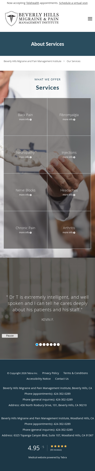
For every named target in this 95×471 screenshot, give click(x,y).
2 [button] (40, 345)
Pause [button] (10, 335)
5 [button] (51, 345)
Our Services (73, 61)
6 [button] (55, 345)
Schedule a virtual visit (73, 3)
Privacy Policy (50, 373)
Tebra (64, 457)
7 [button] (58, 345)
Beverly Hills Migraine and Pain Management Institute (32, 61)
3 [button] (44, 345)
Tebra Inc (32, 373)
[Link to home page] (43, 19)
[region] (47, 305)
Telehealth (32, 3)
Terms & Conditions (75, 373)
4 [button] (48, 345)
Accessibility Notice (39, 378)
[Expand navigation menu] (90, 18)
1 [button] (37, 345)
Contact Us (62, 378)
